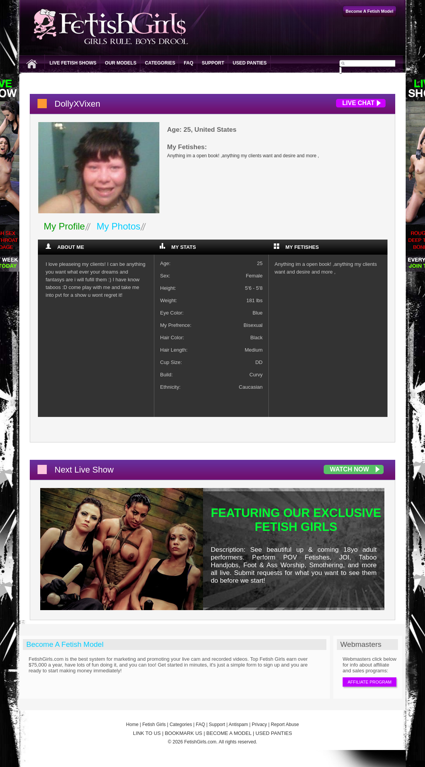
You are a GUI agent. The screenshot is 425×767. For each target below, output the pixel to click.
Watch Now (349, 469)
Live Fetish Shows (72, 63)
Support (213, 63)
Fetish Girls (154, 724)
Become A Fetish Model (65, 644)
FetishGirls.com (200, 742)
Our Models (120, 63)
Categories (160, 63)
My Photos (118, 226)
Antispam (238, 724)
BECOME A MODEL (229, 733)
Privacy (259, 724)
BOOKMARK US (183, 733)
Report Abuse (285, 724)
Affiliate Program (369, 682)
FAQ (188, 63)
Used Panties (250, 63)
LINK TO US (147, 733)
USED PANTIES (274, 733)
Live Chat (358, 103)
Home (132, 724)
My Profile (64, 226)
